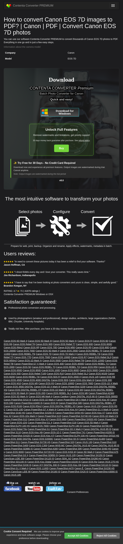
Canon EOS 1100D (39, 468)
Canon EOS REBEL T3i (88, 354)
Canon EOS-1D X (107, 367)
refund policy (84, 140)
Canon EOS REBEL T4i (28, 377)
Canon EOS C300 (38, 445)
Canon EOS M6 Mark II (41, 396)
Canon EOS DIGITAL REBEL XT (99, 403)
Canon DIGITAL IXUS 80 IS (83, 396)
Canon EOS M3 (75, 390)
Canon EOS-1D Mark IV (30, 360)
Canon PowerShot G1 (39, 429)
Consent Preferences (78, 492)
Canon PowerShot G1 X (40, 422)
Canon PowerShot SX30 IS (17, 465)
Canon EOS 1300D (60, 357)
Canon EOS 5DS (59, 380)
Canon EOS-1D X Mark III (47, 386)
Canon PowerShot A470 (61, 468)
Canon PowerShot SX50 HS (69, 413)
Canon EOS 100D (51, 370)
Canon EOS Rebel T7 (64, 344)
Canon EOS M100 (98, 373)
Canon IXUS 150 (92, 406)
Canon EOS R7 (79, 357)
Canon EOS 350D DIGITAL (19, 386)
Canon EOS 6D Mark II (15, 341)
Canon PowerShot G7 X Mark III (40, 409)
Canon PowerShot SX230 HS (99, 468)
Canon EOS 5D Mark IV (65, 341)
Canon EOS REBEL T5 (90, 350)
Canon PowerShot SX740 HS (77, 416)
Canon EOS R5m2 (32, 406)
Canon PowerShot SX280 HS (87, 458)
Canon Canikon (61, 396)
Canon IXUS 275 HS (108, 462)
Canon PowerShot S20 (62, 442)
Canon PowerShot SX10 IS (17, 399)
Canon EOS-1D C (52, 432)
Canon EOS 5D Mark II (47, 350)
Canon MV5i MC (56, 445)
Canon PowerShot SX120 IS (39, 458)
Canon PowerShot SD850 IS (43, 455)
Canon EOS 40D (55, 364)
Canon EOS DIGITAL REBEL (98, 390)
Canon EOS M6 (80, 393)
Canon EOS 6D (100, 341)
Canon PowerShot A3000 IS (103, 471)
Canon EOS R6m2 (13, 347)
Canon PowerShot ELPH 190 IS (65, 426)
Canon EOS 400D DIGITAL (36, 380)
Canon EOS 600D (103, 344)
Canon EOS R (85, 341)
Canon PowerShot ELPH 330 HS (72, 435)
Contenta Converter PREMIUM (29, 5)
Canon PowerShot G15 (49, 416)
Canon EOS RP (31, 347)
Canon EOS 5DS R (50, 377)
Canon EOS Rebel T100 (33, 373)
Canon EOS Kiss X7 (94, 413)
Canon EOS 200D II (71, 377)
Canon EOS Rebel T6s (15, 429)
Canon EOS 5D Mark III (40, 341)
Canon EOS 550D (52, 360)
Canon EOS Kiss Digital (39, 462)
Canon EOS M (50, 403)
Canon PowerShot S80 (70, 403)
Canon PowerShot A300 (45, 448)
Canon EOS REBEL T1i (97, 364)
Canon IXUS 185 (12, 475)
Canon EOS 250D (69, 350)
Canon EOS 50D (12, 373)
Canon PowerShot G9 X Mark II (72, 399)
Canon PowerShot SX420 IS (18, 435)
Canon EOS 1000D (64, 383)
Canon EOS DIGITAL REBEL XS (59, 406)
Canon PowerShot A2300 (101, 393)
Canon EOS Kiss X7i (43, 435)
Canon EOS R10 (55, 373)
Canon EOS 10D (14, 409)
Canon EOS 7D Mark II (64, 354)
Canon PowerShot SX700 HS (98, 426)
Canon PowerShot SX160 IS (45, 471)
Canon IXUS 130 (83, 442)
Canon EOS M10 (12, 383)
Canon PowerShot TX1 (74, 432)
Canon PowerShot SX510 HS (104, 435)
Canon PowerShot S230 (73, 386)
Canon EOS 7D (44, 354)
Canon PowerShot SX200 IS (40, 413)
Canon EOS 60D (84, 344)
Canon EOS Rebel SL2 (76, 373)
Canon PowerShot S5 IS (66, 439)
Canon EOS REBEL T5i (23, 354)
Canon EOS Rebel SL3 (99, 357)
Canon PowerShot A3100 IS (66, 462)
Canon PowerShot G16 (64, 422)
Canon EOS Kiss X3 (38, 419)
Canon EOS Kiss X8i (70, 465)
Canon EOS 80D (100, 347)
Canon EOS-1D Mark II (44, 399)
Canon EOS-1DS (18, 422)
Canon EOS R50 (89, 367)
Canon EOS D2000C (42, 439)
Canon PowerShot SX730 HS (36, 442)
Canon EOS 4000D (74, 364)
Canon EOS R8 (107, 377)
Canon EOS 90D (44, 344)
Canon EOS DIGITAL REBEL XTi (25, 390)
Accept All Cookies (78, 535)
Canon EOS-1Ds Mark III (81, 380)
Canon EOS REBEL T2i (68, 367)
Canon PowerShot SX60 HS (96, 448)
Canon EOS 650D (13, 370)
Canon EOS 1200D (94, 360)
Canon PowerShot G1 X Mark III (94, 409)
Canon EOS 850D (32, 370)
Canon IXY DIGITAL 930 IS (46, 465)
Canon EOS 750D (41, 357)
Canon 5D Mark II (85, 452)
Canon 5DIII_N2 (63, 458)
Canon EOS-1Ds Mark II (24, 416)
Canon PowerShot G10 (104, 442)
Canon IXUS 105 (67, 455)
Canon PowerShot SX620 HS (82, 419)
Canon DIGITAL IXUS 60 (78, 445)
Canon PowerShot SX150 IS (90, 455)
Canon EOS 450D (13, 380)
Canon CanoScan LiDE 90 (17, 471)
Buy (61, 148)
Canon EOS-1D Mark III (54, 390)
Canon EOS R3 (46, 383)
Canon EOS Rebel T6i (73, 360)
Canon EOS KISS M (65, 452)
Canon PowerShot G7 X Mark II (30, 364)
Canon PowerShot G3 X (16, 455)
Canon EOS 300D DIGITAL (17, 439)
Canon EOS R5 (83, 347)
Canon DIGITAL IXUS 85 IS (97, 429)
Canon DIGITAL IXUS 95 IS (105, 445)
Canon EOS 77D (22, 357)
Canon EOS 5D (23, 367)
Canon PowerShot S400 (16, 445)
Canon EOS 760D (84, 383)
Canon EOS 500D (89, 370)
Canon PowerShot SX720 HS (40, 452)
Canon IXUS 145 (90, 377)
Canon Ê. (79, 468)
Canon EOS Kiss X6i (32, 432)
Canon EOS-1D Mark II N (105, 416)
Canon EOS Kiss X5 (99, 399)
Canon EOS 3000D (108, 396)
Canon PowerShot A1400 (92, 439)
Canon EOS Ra (89, 462)
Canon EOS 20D (36, 393)
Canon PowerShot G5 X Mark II (67, 429)
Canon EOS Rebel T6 (24, 344)
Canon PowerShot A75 (106, 452)
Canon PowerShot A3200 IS (100, 432)
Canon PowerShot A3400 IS (28, 403)
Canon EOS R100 (13, 406)
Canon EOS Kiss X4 (67, 409)
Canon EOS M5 (30, 383)
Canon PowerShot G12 (15, 419)
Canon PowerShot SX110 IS (96, 465)
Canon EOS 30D (103, 380)
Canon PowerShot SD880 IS (18, 448)
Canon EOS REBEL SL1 (58, 393)
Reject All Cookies (106, 535)
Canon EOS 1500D (108, 370)
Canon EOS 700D (26, 350)
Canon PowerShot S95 (70, 448)
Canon (79, 406)
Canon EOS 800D (70, 370)
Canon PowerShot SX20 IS (74, 471)
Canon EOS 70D (48, 347)
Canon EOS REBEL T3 (43, 367)
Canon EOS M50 (66, 347)
